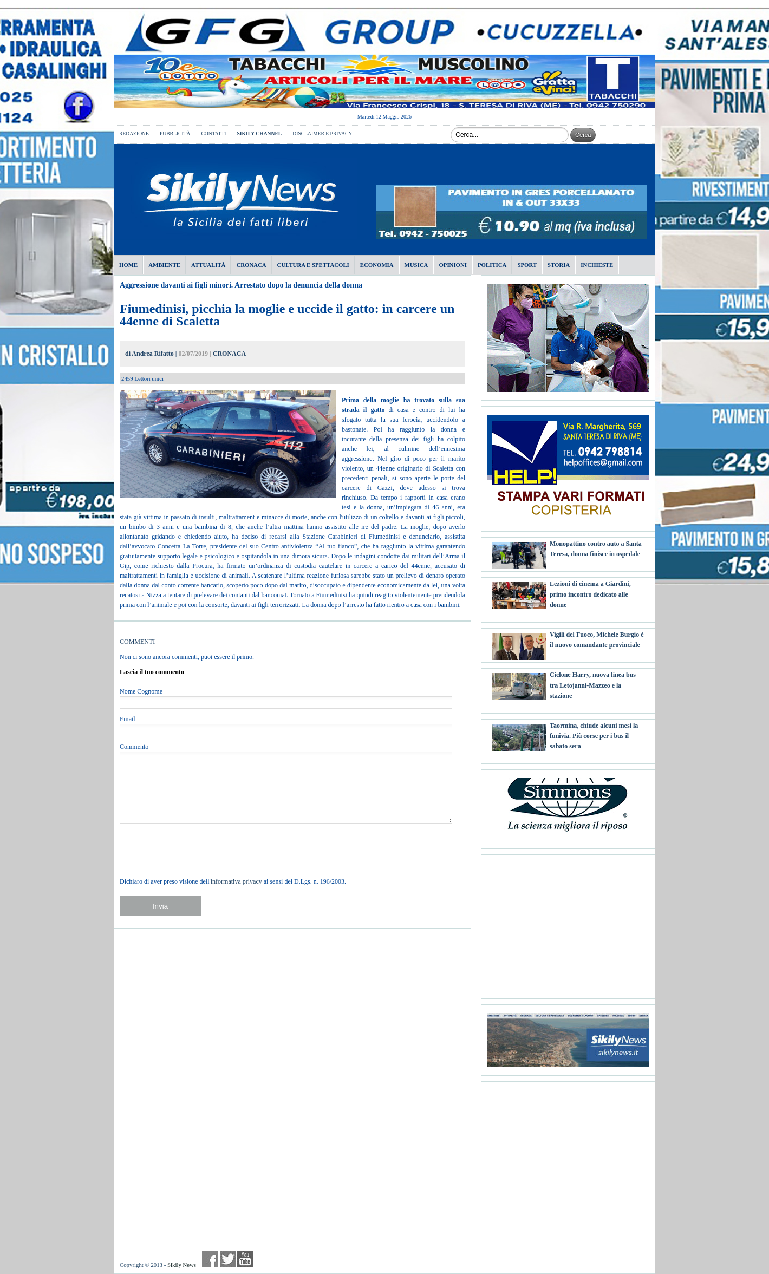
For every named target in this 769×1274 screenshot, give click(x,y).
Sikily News (181, 1265)
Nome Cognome (141, 691)
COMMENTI (137, 641)
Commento (134, 746)
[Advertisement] (568, 922)
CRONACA (229, 353)
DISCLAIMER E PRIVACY (322, 133)
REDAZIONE (134, 133)
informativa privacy (236, 881)
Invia (160, 906)
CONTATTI (213, 133)
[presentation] (202, 850)
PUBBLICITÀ (175, 133)
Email (127, 719)
